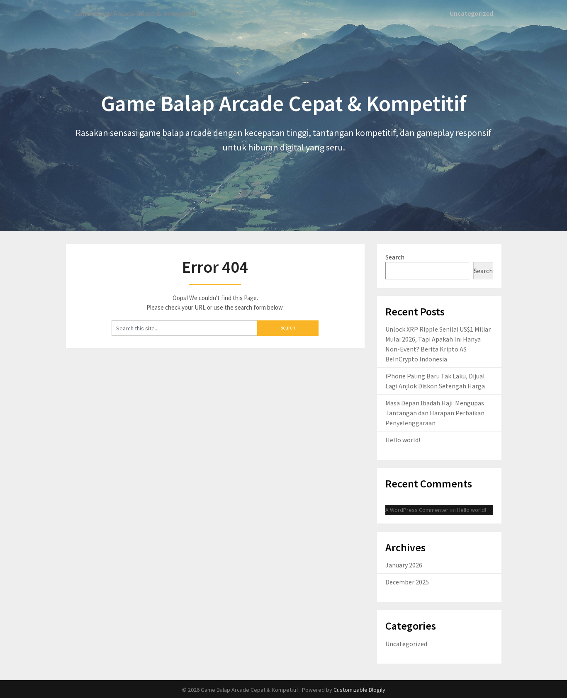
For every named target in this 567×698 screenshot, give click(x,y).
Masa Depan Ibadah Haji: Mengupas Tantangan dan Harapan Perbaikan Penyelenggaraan (434, 412)
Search (394, 256)
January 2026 (403, 564)
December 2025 (407, 581)
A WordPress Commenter (416, 509)
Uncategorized (472, 13)
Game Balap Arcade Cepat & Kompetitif (143, 13)
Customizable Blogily (359, 689)
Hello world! (402, 439)
